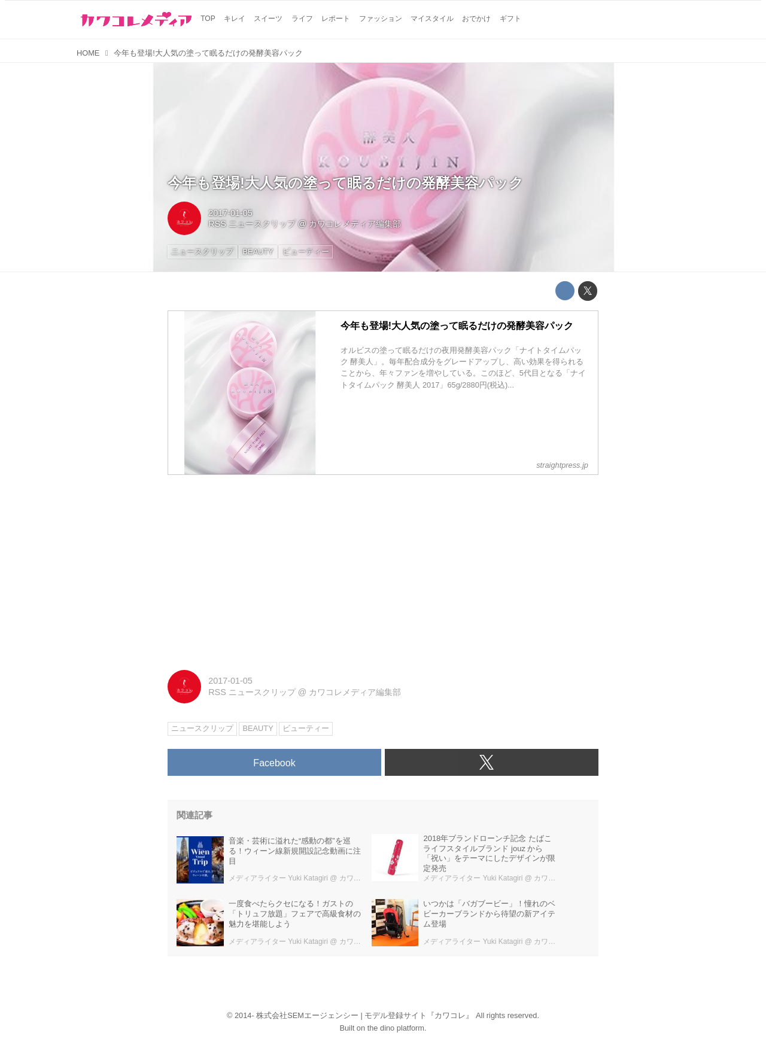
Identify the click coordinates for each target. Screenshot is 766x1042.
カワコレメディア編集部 (355, 223)
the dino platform (395, 1027)
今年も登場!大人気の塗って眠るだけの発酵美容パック (346, 183)
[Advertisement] (383, 568)
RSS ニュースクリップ (252, 223)
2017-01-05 (230, 213)
